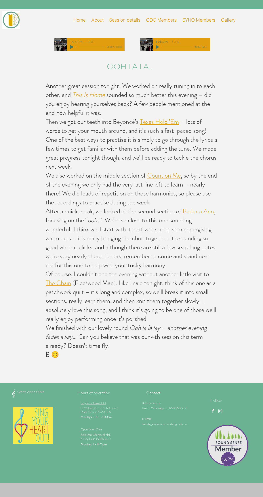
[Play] (71, 47)
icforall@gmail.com (176, 424)
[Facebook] (213, 411)
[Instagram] (220, 411)
